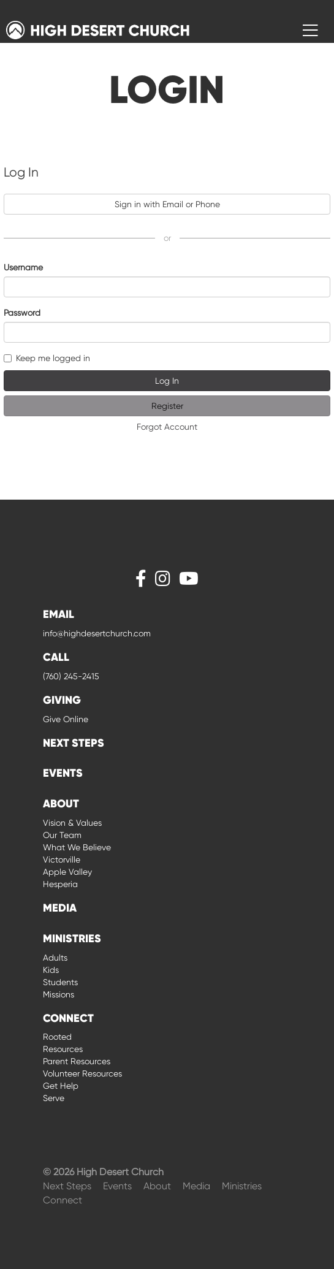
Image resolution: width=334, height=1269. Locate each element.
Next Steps (68, 1186)
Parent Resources (76, 1061)
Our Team (62, 835)
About (158, 1186)
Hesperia (60, 884)
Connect (62, 1200)
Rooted (57, 1037)
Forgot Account (167, 427)
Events (118, 1186)
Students (60, 982)
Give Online (65, 719)
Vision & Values (72, 823)
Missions (58, 994)
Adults (55, 957)
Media (198, 1186)
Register (167, 406)
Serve (53, 1098)
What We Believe (77, 847)
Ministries (242, 1186)
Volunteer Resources (82, 1073)
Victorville (61, 859)
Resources (63, 1049)
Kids (51, 970)
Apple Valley (67, 872)
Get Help (60, 1086)
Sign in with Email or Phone (167, 204)
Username (23, 267)
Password (22, 313)
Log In (167, 381)
